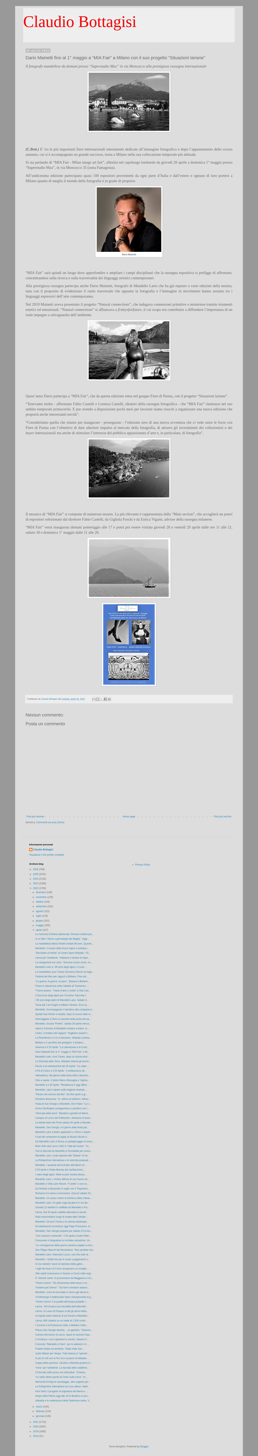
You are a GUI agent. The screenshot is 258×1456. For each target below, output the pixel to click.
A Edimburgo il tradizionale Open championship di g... (64, 1297)
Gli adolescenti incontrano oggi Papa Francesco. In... (63, 1226)
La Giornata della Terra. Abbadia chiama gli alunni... (63, 1061)
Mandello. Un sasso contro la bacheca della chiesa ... (64, 1198)
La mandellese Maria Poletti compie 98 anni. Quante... (64, 943)
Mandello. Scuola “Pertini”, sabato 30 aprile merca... (63, 1023)
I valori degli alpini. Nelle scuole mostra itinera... (60, 1174)
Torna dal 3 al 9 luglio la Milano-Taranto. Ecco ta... (62, 1005)
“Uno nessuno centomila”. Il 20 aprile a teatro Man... (63, 1235)
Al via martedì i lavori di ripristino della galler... (59, 1264)
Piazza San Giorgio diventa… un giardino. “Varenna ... (64, 1330)
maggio (40, 925)
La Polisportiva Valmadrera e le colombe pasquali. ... (63, 1160)
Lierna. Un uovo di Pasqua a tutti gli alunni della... (61, 1311)
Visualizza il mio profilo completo (46, 854)
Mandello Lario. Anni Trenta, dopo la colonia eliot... (62, 1056)
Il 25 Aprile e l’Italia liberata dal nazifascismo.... (60, 1169)
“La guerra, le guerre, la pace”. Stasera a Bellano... (62, 981)
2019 (36, 1431)
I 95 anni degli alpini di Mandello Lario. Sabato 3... (62, 1000)
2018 (36, 1436)
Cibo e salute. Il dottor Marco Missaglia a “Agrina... (62, 1080)
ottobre (40, 901)
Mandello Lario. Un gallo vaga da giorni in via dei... (62, 1202)
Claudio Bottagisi (79, 21)
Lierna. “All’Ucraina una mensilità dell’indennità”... (61, 1306)
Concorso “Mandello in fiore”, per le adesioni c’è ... (62, 1344)
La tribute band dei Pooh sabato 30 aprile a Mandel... (63, 1122)
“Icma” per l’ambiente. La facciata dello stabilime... (62, 1367)
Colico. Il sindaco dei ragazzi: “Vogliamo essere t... (62, 1033)
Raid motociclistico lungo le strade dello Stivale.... (61, 1216)
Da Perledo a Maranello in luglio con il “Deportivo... (62, 1188)
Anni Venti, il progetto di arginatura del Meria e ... (61, 1391)
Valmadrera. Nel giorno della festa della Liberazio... (62, 1075)
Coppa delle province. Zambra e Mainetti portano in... (63, 1363)
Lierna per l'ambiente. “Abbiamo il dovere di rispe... (62, 957)
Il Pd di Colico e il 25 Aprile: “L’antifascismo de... (61, 1070)
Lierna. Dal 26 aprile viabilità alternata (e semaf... (61, 1212)
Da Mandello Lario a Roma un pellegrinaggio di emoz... (64, 1141)
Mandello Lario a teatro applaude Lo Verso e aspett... (63, 1132)
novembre (41, 897)
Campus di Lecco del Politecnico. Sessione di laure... (63, 1118)
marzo (39, 1406)
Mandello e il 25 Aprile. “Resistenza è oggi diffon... (62, 1084)
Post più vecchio (222, 816)
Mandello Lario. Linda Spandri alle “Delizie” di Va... (62, 1155)
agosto (40, 911)
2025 (36, 874)
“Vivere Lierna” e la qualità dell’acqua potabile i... (61, 1301)
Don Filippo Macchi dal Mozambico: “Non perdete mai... (65, 1249)
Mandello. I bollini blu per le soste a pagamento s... (62, 1259)
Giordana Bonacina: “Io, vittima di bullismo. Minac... (62, 1099)
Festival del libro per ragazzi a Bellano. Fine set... (61, 976)
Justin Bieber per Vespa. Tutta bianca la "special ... (62, 1353)
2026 (36, 869)
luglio (39, 915)
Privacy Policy (142, 864)
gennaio (40, 1416)
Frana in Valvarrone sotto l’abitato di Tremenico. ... (62, 986)
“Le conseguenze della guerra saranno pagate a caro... (64, 1245)
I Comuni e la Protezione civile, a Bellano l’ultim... (61, 1325)
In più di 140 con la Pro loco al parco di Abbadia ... (62, 1358)
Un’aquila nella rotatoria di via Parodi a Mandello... (62, 1315)
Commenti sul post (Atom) (50, 822)
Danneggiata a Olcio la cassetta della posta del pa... (63, 1019)
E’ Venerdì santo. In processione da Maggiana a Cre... (64, 1278)
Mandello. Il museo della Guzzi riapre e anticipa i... (62, 948)
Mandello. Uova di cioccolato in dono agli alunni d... (62, 1292)
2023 (36, 883)
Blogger (144, 1446)
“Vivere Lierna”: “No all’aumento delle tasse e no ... (62, 1283)
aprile (39, 930)
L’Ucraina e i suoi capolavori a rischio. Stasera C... (62, 1339)
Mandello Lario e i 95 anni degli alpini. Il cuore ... (61, 967)
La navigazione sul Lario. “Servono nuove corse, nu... (64, 962)
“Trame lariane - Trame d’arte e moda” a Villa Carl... (63, 990)
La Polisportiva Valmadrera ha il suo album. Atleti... (62, 1386)
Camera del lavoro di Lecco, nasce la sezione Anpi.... (63, 1334)
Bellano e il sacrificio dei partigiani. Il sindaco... (60, 1042)
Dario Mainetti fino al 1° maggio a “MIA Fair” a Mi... (62, 1051)
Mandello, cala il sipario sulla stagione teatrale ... (61, 1089)
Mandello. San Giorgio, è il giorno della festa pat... (62, 1127)
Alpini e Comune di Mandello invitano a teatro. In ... (62, 1028)
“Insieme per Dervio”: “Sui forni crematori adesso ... (62, 1287)
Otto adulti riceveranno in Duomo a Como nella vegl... (64, 1273)
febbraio (40, 1411)
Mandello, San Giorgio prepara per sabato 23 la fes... (63, 1231)
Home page (129, 816)
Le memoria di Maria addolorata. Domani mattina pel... (64, 934)
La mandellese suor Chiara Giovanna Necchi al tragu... (64, 971)
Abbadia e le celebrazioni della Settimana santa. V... (63, 1400)
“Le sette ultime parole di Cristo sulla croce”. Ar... (61, 1377)
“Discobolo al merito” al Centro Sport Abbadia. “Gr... (63, 953)
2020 (36, 1426)
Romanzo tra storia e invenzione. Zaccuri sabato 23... (64, 1193)
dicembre (41, 892)
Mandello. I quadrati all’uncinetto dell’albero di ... (61, 1165)
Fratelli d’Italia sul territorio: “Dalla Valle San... (59, 1348)
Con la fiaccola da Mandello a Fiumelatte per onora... (63, 1151)
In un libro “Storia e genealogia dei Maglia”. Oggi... (62, 938)
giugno (40, 920)
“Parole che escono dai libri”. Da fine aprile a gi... (61, 1094)
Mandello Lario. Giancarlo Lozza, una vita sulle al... (62, 1254)
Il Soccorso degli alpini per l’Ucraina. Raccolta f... (61, 995)
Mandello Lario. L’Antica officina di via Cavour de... (62, 1179)
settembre (41, 906)
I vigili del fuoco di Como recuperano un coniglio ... (62, 1268)
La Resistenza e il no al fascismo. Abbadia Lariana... (63, 1037)
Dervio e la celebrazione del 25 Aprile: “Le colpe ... (62, 1066)
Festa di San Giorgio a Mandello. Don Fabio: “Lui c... (63, 1103)
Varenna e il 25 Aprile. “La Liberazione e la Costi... (62, 1047)
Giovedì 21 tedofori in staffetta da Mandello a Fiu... (62, 1207)
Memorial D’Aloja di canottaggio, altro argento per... (62, 1381)
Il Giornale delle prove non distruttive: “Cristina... (61, 1372)
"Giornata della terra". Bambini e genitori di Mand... (62, 1113)
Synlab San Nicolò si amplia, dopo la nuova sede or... (64, 1014)
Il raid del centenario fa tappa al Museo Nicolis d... (62, 1136)
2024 (36, 878)
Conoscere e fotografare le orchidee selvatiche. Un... (63, 1240)
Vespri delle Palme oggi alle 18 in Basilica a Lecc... (62, 1396)
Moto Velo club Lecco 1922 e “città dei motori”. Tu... (62, 1146)
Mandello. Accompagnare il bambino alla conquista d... (64, 1009)
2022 (36, 888)
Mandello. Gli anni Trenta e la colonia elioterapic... (62, 1221)
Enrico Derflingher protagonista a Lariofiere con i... (62, 1108)
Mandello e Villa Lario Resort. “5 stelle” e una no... (62, 1183)
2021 (36, 1422)
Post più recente (35, 816)
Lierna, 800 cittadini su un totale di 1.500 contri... (61, 1320)
